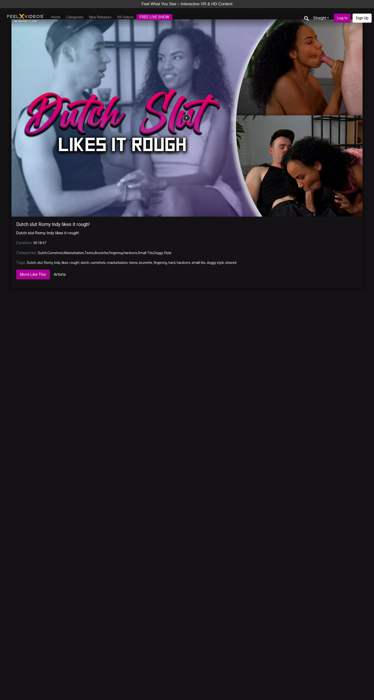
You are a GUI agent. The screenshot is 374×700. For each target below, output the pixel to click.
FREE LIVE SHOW (154, 17)
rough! (74, 263)
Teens (89, 253)
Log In (342, 18)
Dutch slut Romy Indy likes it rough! (53, 224)
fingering (160, 263)
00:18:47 (39, 243)
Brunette (101, 253)
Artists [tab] (60, 274)
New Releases (100, 17)
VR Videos (125, 17)
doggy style (215, 263)
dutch (85, 263)
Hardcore (130, 253)
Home (56, 17)
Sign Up (362, 18)
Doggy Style (162, 253)
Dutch (42, 253)
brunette (145, 263)
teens (133, 263)
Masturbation (74, 253)
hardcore (183, 263)
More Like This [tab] (33, 274)
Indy (57, 263)
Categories (74, 17)
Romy (48, 263)
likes (65, 263)
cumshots (98, 263)
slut (40, 263)
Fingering (116, 253)
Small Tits (145, 253)
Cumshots (55, 253)
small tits (198, 263)
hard (171, 263)
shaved (230, 263)
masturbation (117, 263)
